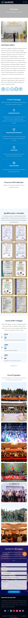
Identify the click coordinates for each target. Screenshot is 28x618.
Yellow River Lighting (10, 12)
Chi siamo (19, 12)
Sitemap (19, 616)
